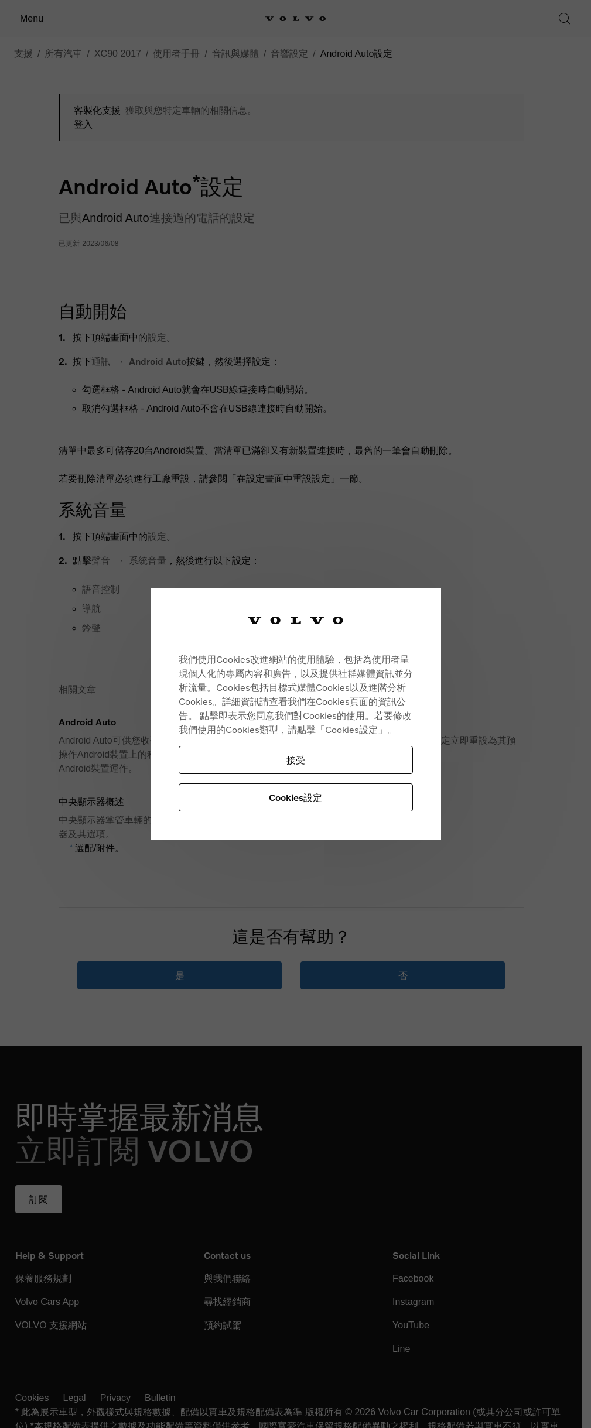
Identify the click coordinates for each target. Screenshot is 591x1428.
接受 (295, 759)
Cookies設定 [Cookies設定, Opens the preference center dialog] (295, 797)
